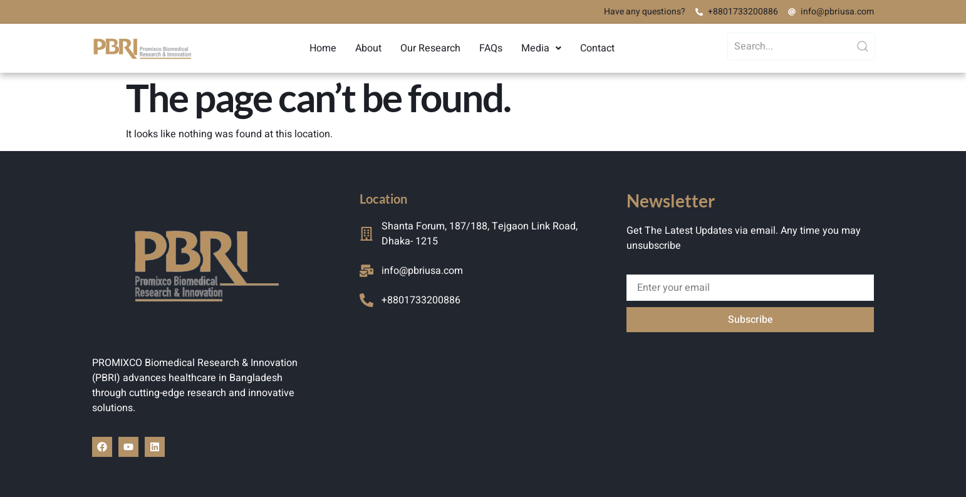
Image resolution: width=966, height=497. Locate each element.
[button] (541, 48)
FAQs (490, 48)
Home (322, 48)
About (368, 48)
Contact (597, 48)
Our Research (430, 48)
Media (541, 48)
